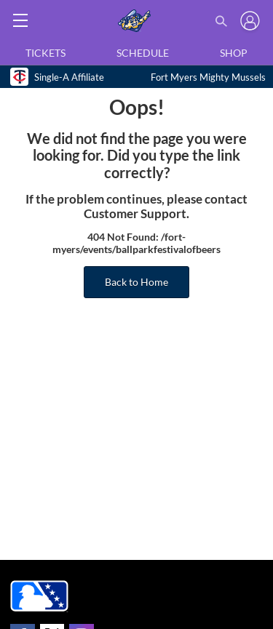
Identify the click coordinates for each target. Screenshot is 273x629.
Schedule (142, 53)
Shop (234, 53)
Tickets (45, 53)
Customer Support (135, 214)
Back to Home (136, 282)
